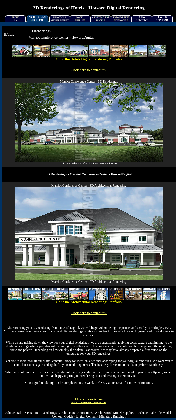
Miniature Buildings (112, 416)
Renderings (49, 412)
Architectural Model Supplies (114, 412)
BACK (9, 34)
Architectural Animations (76, 412)
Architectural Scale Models (154, 412)
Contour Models (62, 416)
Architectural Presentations (21, 412)
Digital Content (86, 416)
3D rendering (41, 327)
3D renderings (101, 353)
